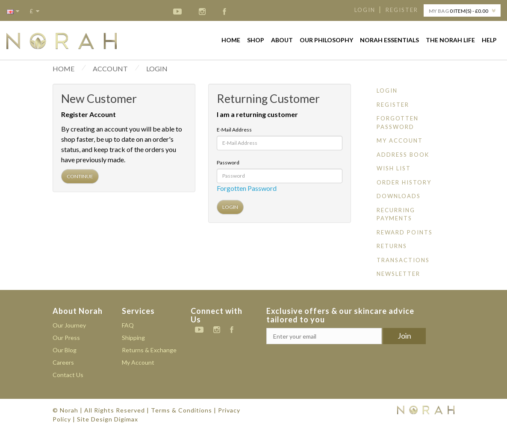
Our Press (66, 337)
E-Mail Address (234, 129)
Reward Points (405, 232)
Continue (80, 176)
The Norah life (450, 40)
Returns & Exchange (149, 350)
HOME (63, 68)
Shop (255, 40)
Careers (63, 362)
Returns (392, 246)
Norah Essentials (389, 40)
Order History (404, 182)
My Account (400, 140)
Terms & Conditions (181, 410)
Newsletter (398, 273)
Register (402, 9)
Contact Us (68, 374)
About (282, 40)
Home (230, 40)
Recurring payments (396, 214)
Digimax (126, 419)
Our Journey (69, 325)
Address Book (403, 154)
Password (228, 162)
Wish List (394, 168)
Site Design (94, 419)
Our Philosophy (326, 40)
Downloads (399, 196)
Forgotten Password (247, 188)
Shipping (133, 337)
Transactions (403, 260)
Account (110, 68)
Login (364, 9)
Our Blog (65, 350)
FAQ (128, 325)
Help (489, 40)
